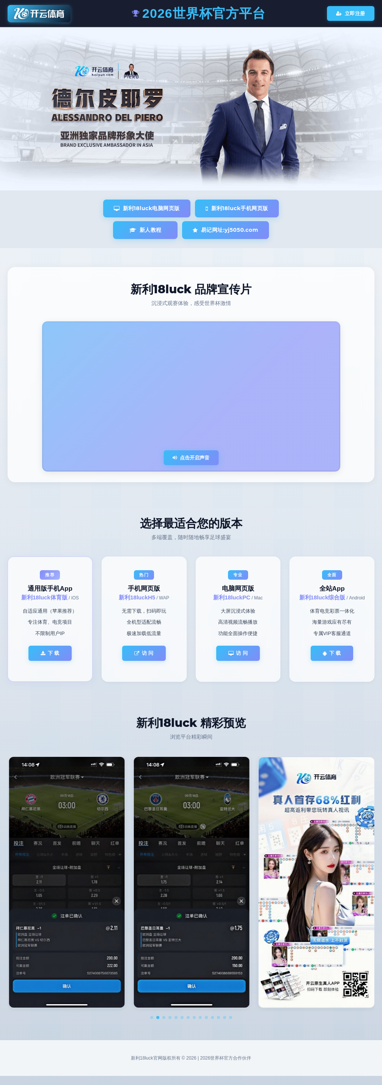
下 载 (50, 653)
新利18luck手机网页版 (237, 208)
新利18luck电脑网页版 (147, 208)
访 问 (144, 653)
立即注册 (350, 13)
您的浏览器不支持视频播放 (191, 396)
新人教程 (145, 229)
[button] (151, 1017)
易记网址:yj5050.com (225, 229)
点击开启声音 (191, 458)
